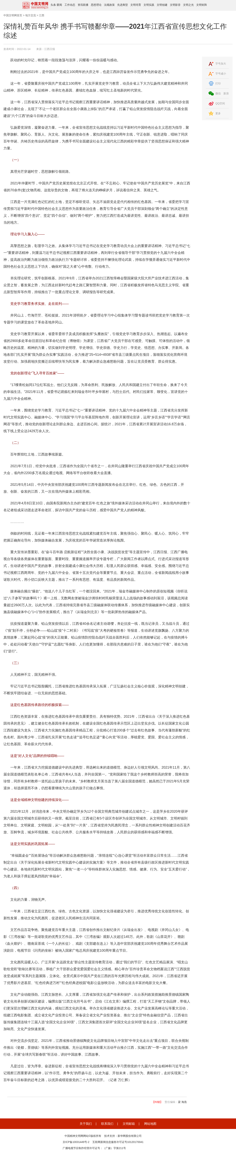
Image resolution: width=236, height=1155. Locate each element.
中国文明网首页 (12, 15)
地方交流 (30, 15)
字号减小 (220, 73)
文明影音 (175, 4)
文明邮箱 (129, 1123)
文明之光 (188, 4)
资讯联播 (83, 4)
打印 (218, 83)
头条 (53, 4)
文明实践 (149, 4)
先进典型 (122, 4)
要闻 (59, 4)
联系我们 (107, 1123)
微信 (218, 93)
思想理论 (96, 4)
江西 (41, 15)
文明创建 (162, 4)
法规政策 (109, 4)
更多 (218, 113)
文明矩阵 (201, 4)
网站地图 (150, 1123)
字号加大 (220, 63)
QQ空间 (220, 103)
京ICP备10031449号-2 (76, 1142)
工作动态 (70, 4)
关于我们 (86, 1123)
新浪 (226, 93)
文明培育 (135, 4)
